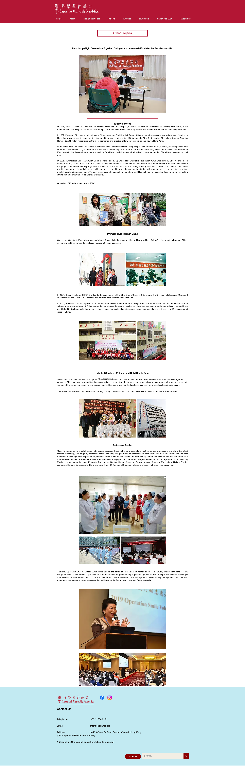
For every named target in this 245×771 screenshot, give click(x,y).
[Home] (133, 756)
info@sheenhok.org (100, 725)
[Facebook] (102, 698)
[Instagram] (109, 698)
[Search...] (161, 756)
